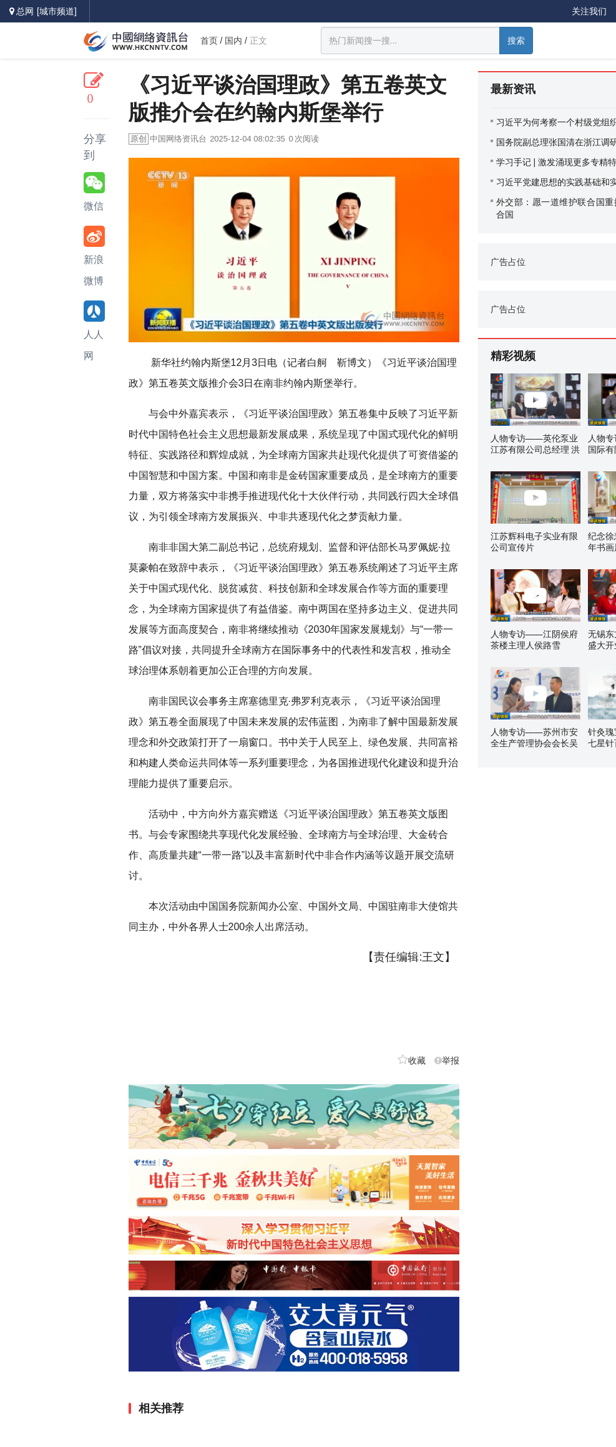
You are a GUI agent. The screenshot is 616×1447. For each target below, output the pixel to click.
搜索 (516, 41)
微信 (94, 191)
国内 (233, 41)
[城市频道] (57, 11)
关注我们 (589, 11)
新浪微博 (94, 256)
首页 (209, 41)
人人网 (94, 330)
